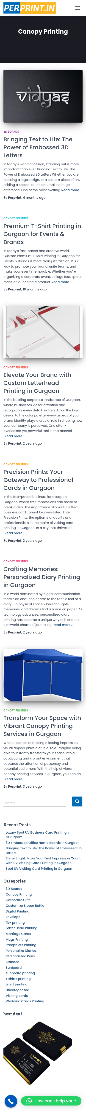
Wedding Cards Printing (25, 1001)
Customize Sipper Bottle (25, 905)
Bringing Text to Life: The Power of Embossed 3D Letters (37, 147)
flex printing (15, 922)
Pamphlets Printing (21, 945)
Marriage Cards (18, 933)
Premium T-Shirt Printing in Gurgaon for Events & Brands (42, 234)
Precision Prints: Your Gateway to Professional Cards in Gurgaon (38, 480)
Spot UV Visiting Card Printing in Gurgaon (39, 868)
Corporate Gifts (18, 900)
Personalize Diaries (21, 950)
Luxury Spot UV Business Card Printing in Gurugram (38, 834)
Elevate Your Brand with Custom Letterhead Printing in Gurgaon (37, 383)
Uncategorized (17, 990)
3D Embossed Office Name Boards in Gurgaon (43, 842)
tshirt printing (17, 984)
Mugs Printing (17, 939)
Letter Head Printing (21, 928)
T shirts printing (18, 979)
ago (34, 197)
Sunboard (14, 967)
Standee (12, 962)
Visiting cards (17, 995)
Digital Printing (17, 911)
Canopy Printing (15, 218)
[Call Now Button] (11, 1101)
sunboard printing (20, 973)
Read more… (71, 190)
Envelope (13, 917)
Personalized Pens (20, 956)
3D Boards (11, 132)
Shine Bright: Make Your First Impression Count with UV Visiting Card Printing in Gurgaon (43, 860)
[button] (51, 1101)
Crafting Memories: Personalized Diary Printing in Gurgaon (41, 577)
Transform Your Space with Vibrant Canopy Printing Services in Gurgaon (42, 726)
